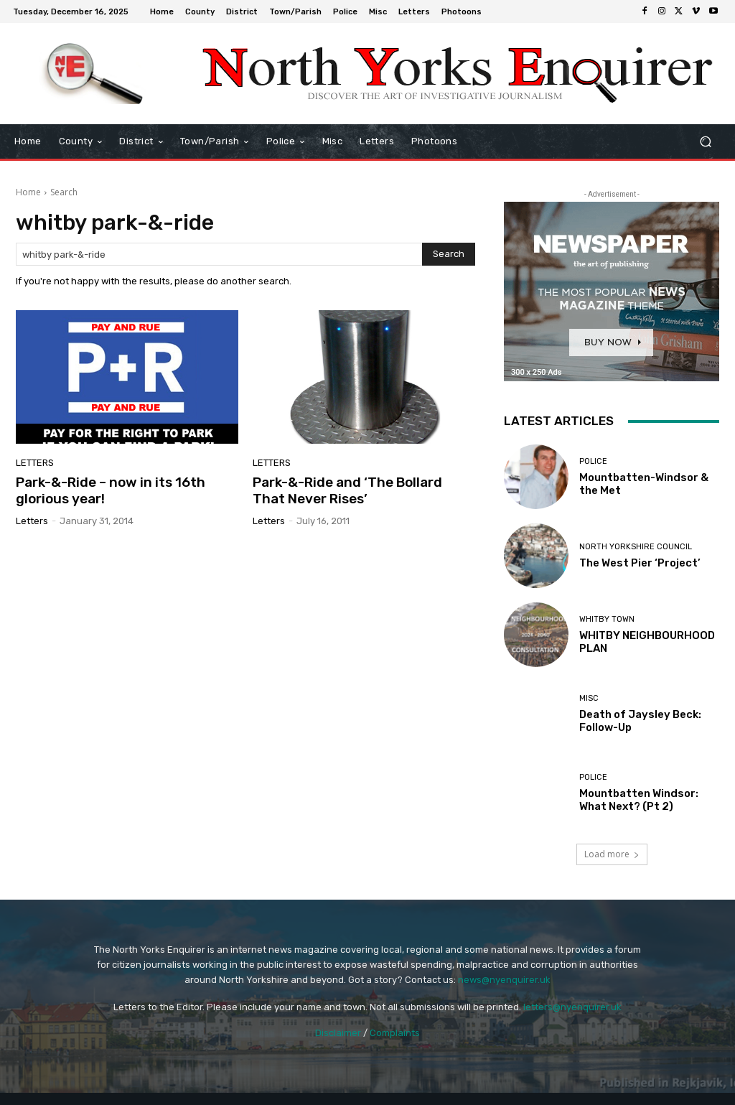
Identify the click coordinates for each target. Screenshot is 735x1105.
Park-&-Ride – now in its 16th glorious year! (110, 490)
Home (28, 192)
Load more (612, 854)
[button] (705, 142)
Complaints (395, 1032)
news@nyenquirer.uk (504, 979)
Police (593, 461)
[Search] (448, 254)
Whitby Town (607, 619)
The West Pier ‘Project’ (640, 562)
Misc (589, 698)
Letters (35, 462)
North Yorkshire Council (635, 547)
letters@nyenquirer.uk (572, 1007)
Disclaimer (338, 1032)
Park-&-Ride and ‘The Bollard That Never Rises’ (347, 490)
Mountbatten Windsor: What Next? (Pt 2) (638, 800)
